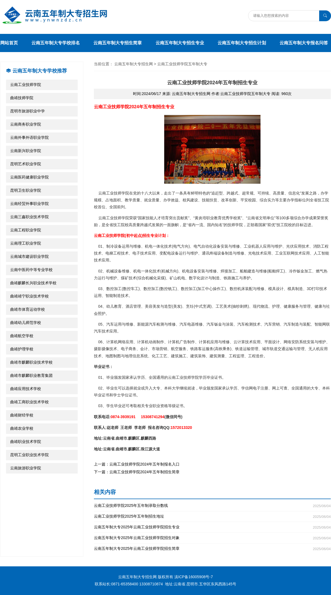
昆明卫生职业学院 (25, 190)
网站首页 (9, 42)
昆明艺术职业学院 (25, 164)
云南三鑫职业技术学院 (29, 217)
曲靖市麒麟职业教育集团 (31, 375)
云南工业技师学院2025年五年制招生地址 (212, 516)
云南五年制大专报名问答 (304, 42)
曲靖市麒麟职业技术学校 (31, 362)
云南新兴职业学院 (25, 150)
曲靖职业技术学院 (25, 441)
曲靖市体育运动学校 (27, 309)
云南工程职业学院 (25, 230)
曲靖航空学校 (21, 336)
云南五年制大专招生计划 (242, 42)
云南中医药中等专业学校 (31, 269)
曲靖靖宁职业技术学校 (29, 296)
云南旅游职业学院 (25, 468)
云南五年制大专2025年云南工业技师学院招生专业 (212, 527)
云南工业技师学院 (25, 84)
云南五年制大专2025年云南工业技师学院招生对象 (212, 538)
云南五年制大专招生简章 (117, 42)
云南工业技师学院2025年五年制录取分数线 (212, 505)
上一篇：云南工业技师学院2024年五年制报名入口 (137, 464)
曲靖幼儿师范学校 (25, 322)
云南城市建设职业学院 (29, 256)
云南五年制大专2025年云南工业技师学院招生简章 (212, 548)
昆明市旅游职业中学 (27, 111)
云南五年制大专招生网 (133, 64)
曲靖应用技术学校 (25, 388)
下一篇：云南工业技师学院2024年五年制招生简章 (137, 472)
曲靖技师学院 (21, 98)
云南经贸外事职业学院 (29, 203)
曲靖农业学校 (21, 428)
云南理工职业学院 (25, 243)
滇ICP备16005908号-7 (193, 577)
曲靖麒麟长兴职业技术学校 (33, 283)
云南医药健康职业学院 (29, 177)
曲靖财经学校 (21, 415)
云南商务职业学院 (25, 124)
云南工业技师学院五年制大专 (182, 64)
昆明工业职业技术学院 (29, 455)
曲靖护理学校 (21, 349)
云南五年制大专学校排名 (55, 42)
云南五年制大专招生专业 (180, 42)
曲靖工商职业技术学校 (29, 402)
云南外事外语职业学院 (29, 137)
